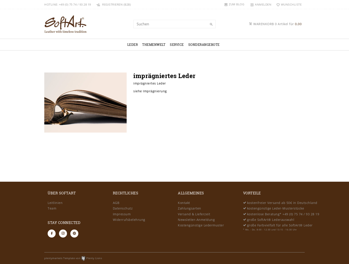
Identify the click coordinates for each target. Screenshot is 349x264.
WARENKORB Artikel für (275, 24)
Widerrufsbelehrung (129, 220)
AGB (116, 203)
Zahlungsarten (189, 208)
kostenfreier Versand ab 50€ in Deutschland (282, 203)
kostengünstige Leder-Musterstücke (275, 208)
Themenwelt (153, 44)
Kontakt (184, 203)
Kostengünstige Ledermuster (201, 225)
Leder (132, 44)
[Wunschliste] (288, 4)
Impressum (122, 214)
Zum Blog (236, 4)
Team (52, 208)
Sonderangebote (204, 44)
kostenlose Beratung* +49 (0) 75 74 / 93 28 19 (283, 214)
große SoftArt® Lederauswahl (270, 220)
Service (177, 44)
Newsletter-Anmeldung (196, 220)
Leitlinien (55, 203)
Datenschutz (123, 208)
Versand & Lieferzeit (194, 214)
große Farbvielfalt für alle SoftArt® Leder (280, 225)
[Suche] (211, 24)
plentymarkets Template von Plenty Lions (73, 258)
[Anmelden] (260, 4)
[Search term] (174, 24)
